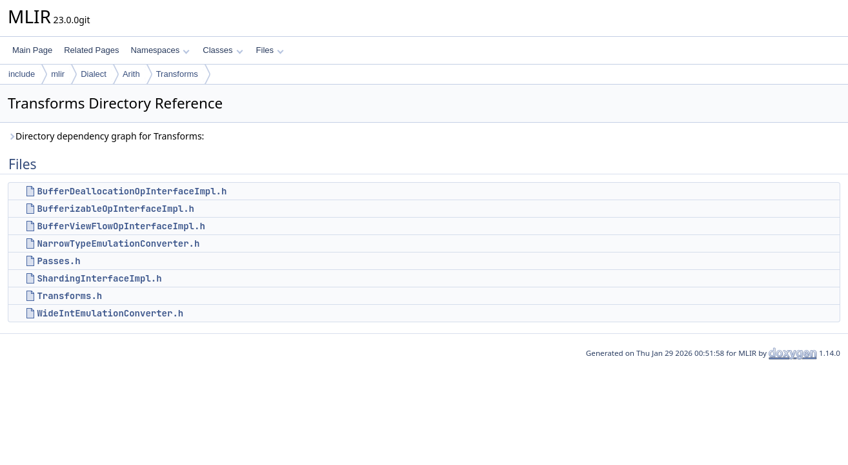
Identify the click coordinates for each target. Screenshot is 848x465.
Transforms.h (69, 296)
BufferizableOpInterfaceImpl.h (115, 208)
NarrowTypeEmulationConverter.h (118, 243)
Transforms (177, 74)
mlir (58, 74)
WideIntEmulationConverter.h (110, 313)
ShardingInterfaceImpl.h (99, 278)
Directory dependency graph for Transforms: (106, 136)
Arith (131, 74)
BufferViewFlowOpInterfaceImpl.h (121, 226)
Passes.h (58, 261)
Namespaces (159, 50)
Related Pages (91, 50)
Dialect (93, 74)
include (21, 74)
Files (270, 50)
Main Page (32, 50)
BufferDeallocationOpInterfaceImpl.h (132, 191)
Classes (223, 50)
